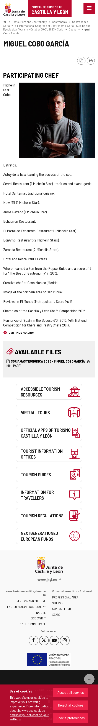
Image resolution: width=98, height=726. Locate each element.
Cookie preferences (71, 717)
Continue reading (21, 332)
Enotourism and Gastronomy (29, 22)
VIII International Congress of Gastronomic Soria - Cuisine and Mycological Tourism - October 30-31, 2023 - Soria (46, 27)
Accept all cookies (70, 692)
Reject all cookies (70, 705)
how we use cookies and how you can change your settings (29, 714)
